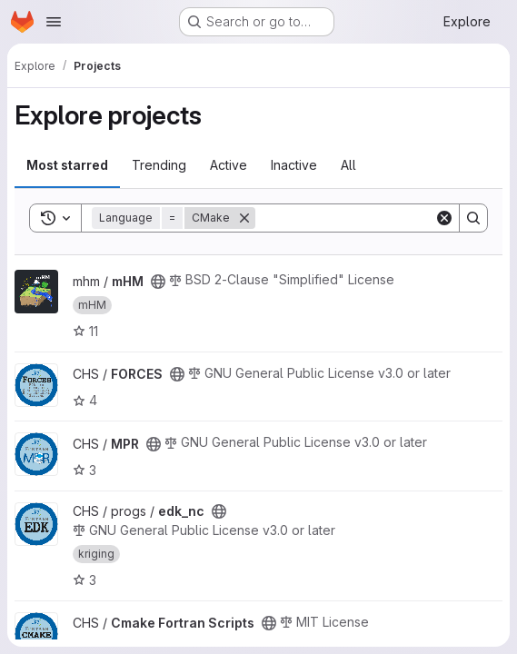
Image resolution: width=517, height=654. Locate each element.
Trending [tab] (159, 165)
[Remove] (244, 218)
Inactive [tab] (294, 165)
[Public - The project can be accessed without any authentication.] (158, 281)
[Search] (368, 218)
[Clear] (444, 218)
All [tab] (348, 165)
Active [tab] (228, 165)
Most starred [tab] (67, 165)
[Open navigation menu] (53, 21)
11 (85, 331)
